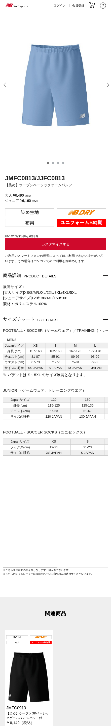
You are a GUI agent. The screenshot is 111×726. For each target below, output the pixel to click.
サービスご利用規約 (55, 680)
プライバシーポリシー (55, 671)
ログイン (59, 5)
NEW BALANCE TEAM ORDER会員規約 (55, 690)
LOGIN (55, 704)
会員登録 (78, 5)
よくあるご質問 (55, 685)
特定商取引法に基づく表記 (55, 666)
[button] (4, 85)
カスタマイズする (56, 244)
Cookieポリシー (55, 676)
